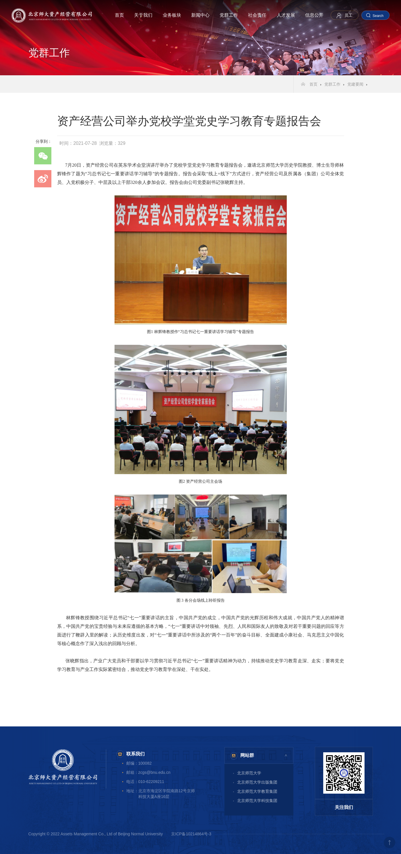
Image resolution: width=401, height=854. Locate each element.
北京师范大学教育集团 (257, 791)
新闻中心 (200, 15)
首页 (119, 15)
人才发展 (286, 15)
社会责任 (257, 15)
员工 (348, 15)
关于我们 (143, 15)
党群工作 (229, 15)
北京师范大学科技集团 (257, 800)
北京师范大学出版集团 (257, 782)
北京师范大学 (249, 773)
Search (378, 16)
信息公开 (314, 15)
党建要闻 (355, 84)
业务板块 (172, 15)
